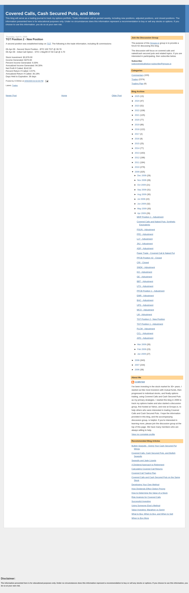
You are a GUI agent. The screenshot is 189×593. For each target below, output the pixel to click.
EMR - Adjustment (145, 295)
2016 (137, 138)
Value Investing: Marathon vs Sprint (147, 510)
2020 (137, 120)
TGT (49, 43)
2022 (137, 110)
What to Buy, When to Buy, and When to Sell (152, 514)
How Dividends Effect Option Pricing (148, 489)
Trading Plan (137, 83)
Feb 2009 (142, 349)
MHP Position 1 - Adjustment (150, 217)
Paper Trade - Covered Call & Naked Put (156, 253)
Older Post (117, 95)
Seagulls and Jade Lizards (143, 460)
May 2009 (142, 208)
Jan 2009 (142, 354)
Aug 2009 (142, 194)
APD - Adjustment (145, 338)
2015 (137, 143)
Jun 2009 (142, 204)
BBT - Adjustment (145, 281)
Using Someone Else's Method (145, 505)
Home (64, 95)
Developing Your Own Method (145, 484)
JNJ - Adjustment (145, 243)
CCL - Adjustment (145, 333)
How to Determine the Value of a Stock (149, 493)
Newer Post (11, 95)
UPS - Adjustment (145, 305)
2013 (137, 153)
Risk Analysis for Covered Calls (146, 497)
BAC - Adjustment (145, 300)
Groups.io (154, 43)
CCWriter (140, 382)
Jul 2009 (141, 199)
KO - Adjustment (144, 272)
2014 (137, 148)
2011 (137, 162)
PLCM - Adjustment (146, 329)
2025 (137, 96)
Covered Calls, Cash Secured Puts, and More (53, 13)
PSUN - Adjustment (146, 229)
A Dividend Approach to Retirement (147, 464)
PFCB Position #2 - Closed (149, 258)
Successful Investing (141, 501)
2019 (137, 124)
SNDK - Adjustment (146, 267)
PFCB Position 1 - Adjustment (150, 291)
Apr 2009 (141, 213)
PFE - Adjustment (145, 234)
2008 (137, 360)
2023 (137, 105)
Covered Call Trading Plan (143, 473)
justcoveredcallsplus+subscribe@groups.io (151, 63)
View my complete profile (143, 434)
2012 (137, 157)
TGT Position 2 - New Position (24, 39)
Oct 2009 (141, 185)
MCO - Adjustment (145, 310)
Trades (15, 85)
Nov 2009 (142, 180)
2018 (137, 129)
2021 (137, 115)
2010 (137, 167)
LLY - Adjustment (145, 239)
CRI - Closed (143, 262)
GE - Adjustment (144, 277)
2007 (137, 365)
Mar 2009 (142, 344)
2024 (137, 101)
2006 (137, 369)
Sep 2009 (142, 189)
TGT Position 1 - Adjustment (150, 324)
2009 (137, 172)
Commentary (137, 75)
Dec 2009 (142, 175)
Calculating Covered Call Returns (147, 469)
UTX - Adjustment (145, 286)
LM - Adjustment (144, 314)
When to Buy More (140, 518)
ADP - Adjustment (145, 248)
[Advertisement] (25, 552)
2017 (137, 134)
